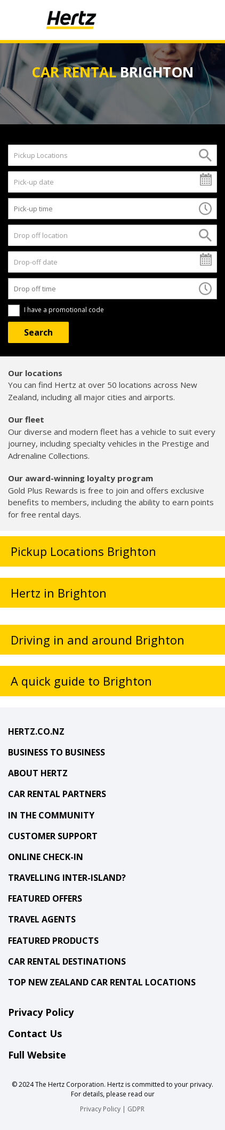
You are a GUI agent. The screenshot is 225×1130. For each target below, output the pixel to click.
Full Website (37, 1054)
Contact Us (35, 1033)
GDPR (135, 1108)
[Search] (38, 332)
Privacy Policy (41, 1012)
